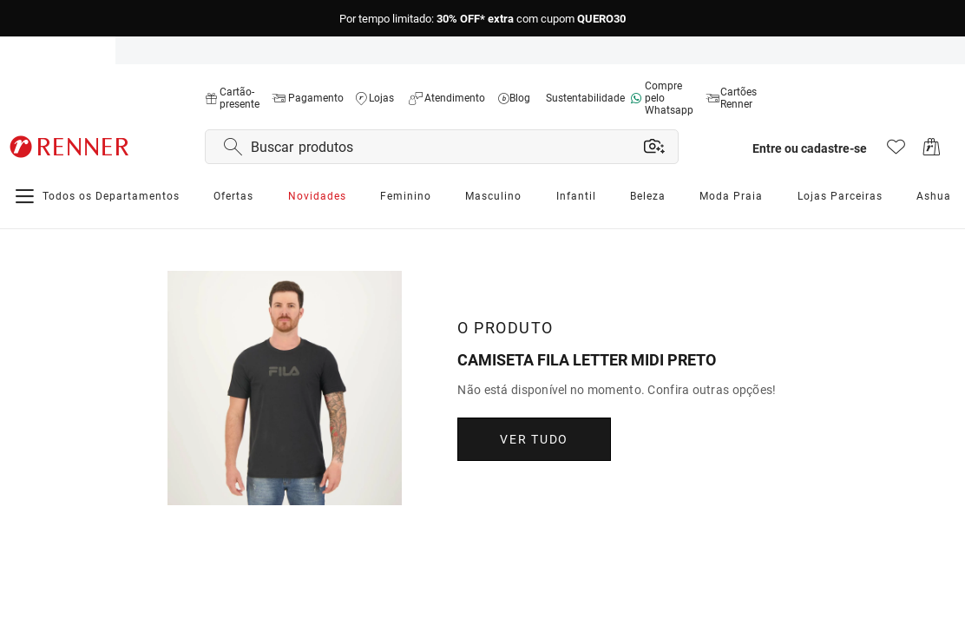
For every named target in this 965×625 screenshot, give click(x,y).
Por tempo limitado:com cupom (482, 18)
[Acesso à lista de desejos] (896, 151)
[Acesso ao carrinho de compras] (931, 151)
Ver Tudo (537, 439)
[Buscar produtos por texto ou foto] (443, 147)
